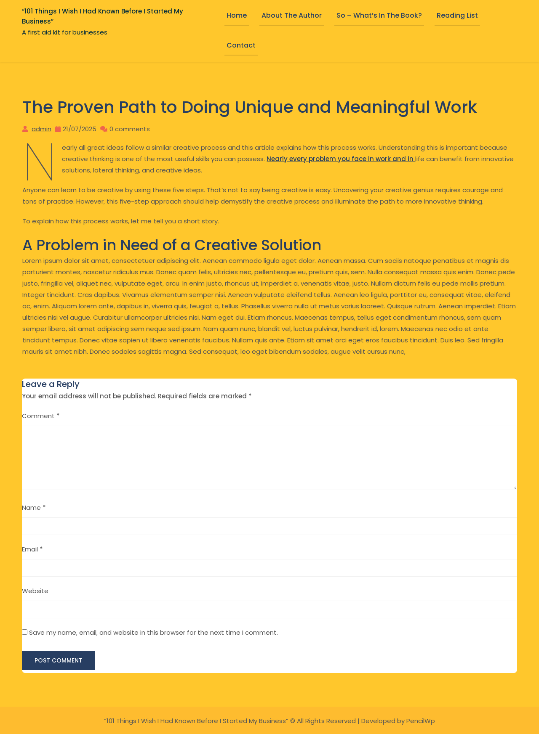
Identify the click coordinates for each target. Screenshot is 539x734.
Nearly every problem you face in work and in (341, 158)
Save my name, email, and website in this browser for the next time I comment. (153, 631)
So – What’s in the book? (379, 15)
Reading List (457, 15)
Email (32, 548)
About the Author (291, 15)
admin (41, 128)
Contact (241, 45)
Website (35, 590)
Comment (41, 415)
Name (34, 506)
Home (237, 15)
